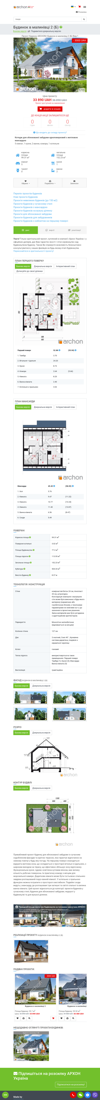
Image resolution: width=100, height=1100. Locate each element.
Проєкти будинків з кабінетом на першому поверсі (40, 221)
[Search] (50, 19)
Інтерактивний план (65, 266)
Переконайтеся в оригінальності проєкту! (33, 251)
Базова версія (20, 31)
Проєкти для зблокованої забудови (32, 214)
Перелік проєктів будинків (27, 193)
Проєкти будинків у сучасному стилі (32, 203)
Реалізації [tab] (74, 230)
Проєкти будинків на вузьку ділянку (32, 210)
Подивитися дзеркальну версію (46, 31)
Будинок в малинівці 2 (35, 1006)
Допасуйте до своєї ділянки (29, 271)
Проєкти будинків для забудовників (32, 217)
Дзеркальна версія (43, 266)
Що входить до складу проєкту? (50, 132)
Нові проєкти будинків (25, 197)
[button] (73, 1095)
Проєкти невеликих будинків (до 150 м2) (35, 200)
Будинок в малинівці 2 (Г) (79, 1006)
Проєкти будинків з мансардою (30, 207)
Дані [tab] (25, 230)
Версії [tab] (50, 230)
